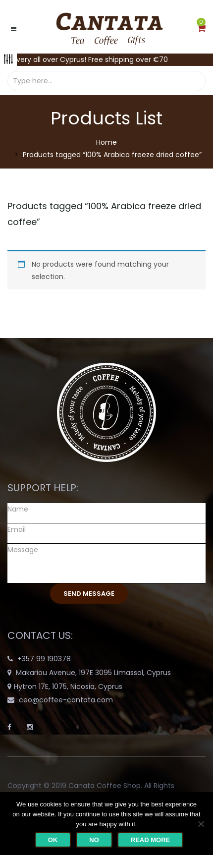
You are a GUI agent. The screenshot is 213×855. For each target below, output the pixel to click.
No (94, 840)
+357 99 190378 (44, 659)
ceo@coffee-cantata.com (66, 700)
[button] (201, 29)
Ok (53, 840)
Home (106, 142)
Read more (150, 840)
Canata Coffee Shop (104, 786)
